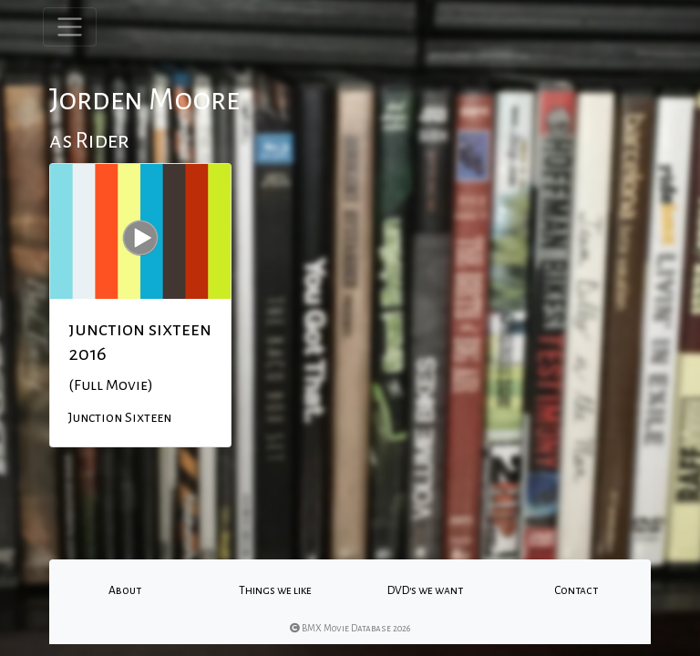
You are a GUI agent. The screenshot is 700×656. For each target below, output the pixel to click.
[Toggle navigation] (70, 26)
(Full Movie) (110, 385)
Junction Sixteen (119, 417)
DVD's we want (425, 590)
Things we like (275, 590)
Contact (576, 590)
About (124, 590)
